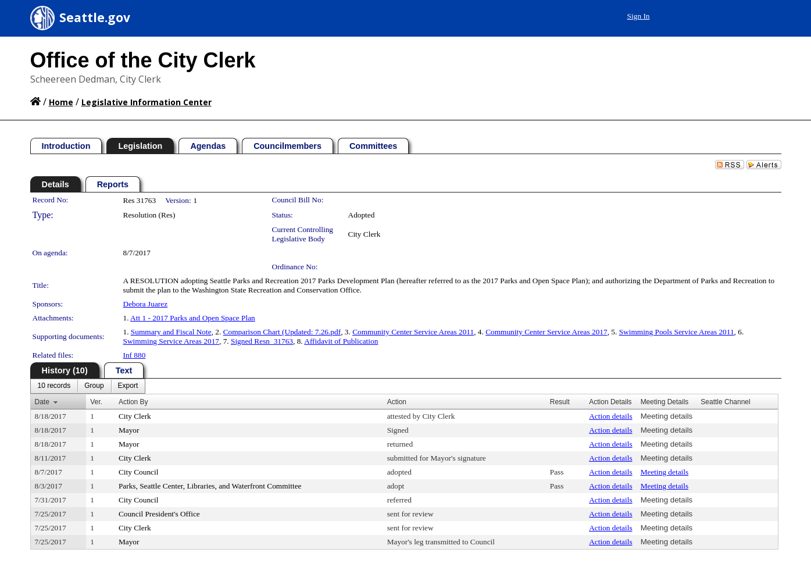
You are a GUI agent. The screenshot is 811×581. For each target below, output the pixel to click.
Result (560, 402)
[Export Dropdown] (128, 386)
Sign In (638, 16)
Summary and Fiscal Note (171, 331)
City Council (139, 472)
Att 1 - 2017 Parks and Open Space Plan (192, 317)
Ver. (96, 402)
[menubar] (88, 386)
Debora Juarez (145, 304)
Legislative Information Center (146, 102)
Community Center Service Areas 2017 (546, 331)
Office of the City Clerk (143, 60)
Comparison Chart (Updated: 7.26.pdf (282, 331)
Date (42, 402)
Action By (133, 402)
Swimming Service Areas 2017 (171, 341)
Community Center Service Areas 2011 (413, 331)
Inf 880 (134, 355)
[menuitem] (54, 386)
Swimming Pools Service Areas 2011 (676, 331)
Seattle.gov (94, 17)
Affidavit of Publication (341, 341)
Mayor (129, 430)
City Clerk (364, 234)
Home (61, 102)
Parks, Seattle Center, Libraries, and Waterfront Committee (210, 486)
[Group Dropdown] (93, 386)
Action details (610, 416)
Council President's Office (159, 513)
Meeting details (667, 416)
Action (396, 402)
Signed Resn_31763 (262, 341)
